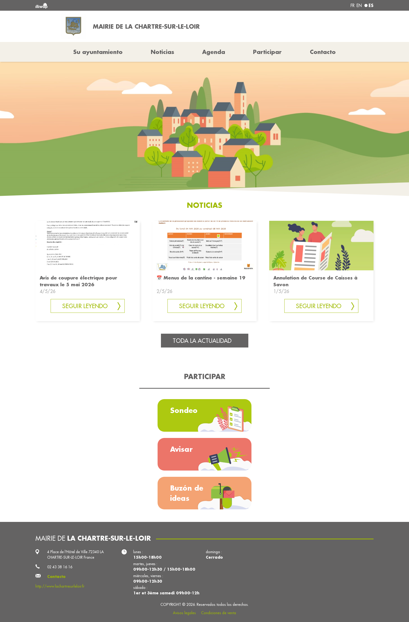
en (359, 5)
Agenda (213, 52)
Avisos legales (184, 613)
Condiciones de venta (218, 613)
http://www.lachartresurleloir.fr (60, 586)
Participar (267, 52)
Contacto (323, 52)
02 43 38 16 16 (59, 567)
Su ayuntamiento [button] (98, 52)
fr (352, 5)
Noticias (162, 52)
